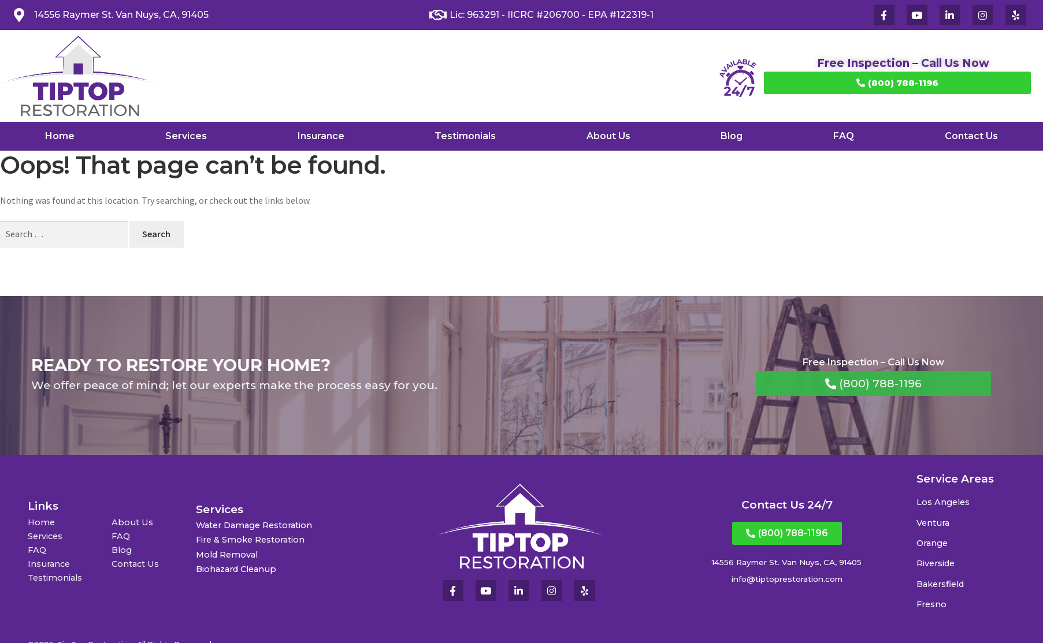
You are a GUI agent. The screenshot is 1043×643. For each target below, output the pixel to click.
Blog (732, 135)
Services (186, 135)
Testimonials (465, 135)
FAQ (843, 135)
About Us (608, 135)
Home (60, 135)
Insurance (321, 135)
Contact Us (971, 135)
